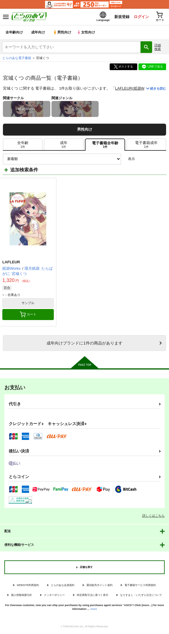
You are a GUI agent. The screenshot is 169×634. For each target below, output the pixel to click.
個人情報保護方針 (21, 596)
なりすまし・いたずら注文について (141, 596)
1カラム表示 (161, 159)
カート (28, 315)
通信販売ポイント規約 (99, 586)
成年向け (38, 33)
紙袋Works (143, 89)
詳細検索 (157, 47)
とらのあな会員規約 (62, 586)
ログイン (140, 17)
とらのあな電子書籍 (16, 59)
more (93, 609)
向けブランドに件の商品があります (84, 344)
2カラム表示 (151, 159)
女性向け (87, 33)
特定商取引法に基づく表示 (92, 596)
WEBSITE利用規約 (28, 586)
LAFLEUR (123, 89)
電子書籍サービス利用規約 (140, 586)
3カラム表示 (141, 159)
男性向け (62, 33)
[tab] (22, 145)
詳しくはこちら (153, 516)
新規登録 (120, 17)
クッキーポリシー (54, 596)
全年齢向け (14, 33)
